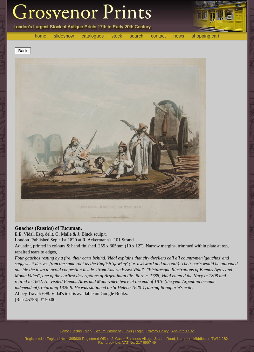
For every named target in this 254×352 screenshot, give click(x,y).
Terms (77, 331)
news (179, 35)
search (136, 35)
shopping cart (205, 35)
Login (139, 331)
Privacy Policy (158, 331)
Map (88, 331)
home (40, 35)
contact (158, 35)
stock (116, 35)
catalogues (93, 35)
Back (23, 50)
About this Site (182, 331)
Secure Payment (107, 331)
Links (128, 331)
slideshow (64, 35)
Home (64, 331)
